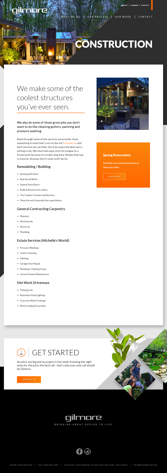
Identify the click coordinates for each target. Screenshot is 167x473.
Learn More (114, 176)
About (125, 5)
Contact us (70, 143)
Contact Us (29, 379)
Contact (145, 5)
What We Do (71, 16)
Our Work (123, 16)
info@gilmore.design (145, 465)
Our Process (97, 16)
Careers (134, 5)
